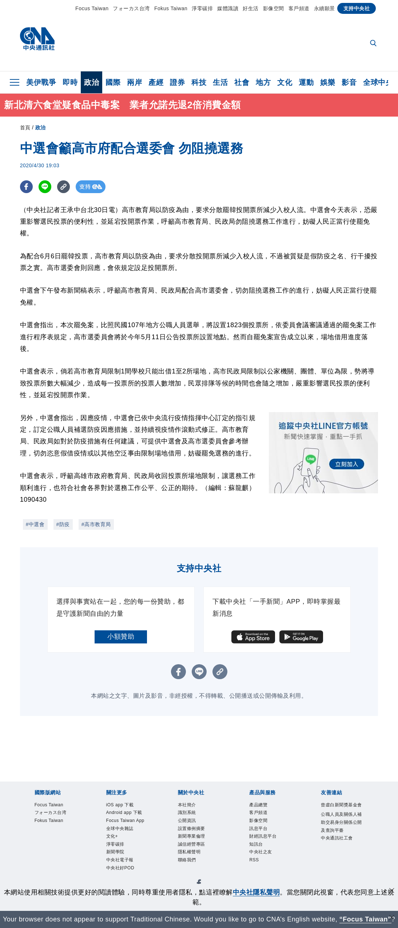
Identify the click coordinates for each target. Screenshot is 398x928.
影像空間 (273, 8)
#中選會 (35, 524)
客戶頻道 (299, 8)
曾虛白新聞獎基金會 (340, 809)
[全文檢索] (374, 44)
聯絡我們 (188, 863)
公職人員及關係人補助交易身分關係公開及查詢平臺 (340, 831)
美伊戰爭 (41, 82)
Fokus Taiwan (170, 8)
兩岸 (134, 82)
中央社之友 (261, 854)
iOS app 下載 (121, 805)
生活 (220, 82)
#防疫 (63, 524)
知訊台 (256, 846)
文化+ (112, 838)
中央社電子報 (121, 863)
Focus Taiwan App (126, 821)
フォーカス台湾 (131, 8)
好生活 (251, 8)
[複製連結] (63, 186)
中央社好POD (121, 871)
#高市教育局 (96, 524)
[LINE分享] (45, 186)
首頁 (25, 127)
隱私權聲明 (190, 854)
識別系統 (188, 813)
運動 (306, 82)
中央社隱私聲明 (256, 892)
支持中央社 (356, 8)
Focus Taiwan (91, 8)
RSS (254, 863)
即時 (70, 82)
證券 (177, 82)
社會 (241, 82)
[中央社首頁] (37, 40)
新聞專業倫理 (192, 838)
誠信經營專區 (192, 846)
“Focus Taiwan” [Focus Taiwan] (365, 919)
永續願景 (324, 8)
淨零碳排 (202, 8)
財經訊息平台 (264, 838)
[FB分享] (26, 186)
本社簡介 (188, 805)
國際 (113, 82)
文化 (284, 82)
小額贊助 (120, 636)
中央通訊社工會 (338, 848)
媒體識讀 (227, 8)
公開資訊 (188, 821)
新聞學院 (116, 854)
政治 (91, 82)
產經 (155, 82)
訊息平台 (259, 830)
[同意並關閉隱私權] (391, 891)
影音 (349, 82)
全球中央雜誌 (121, 830)
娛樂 (327, 82)
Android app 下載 (125, 813)
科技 (198, 82)
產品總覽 (259, 805)
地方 (263, 82)
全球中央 (378, 82)
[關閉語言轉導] (391, 918)
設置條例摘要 (192, 830)
